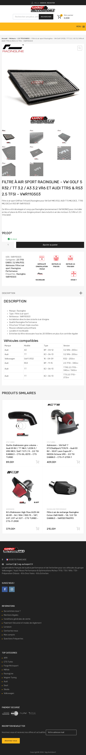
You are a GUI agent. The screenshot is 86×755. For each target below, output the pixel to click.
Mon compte (9, 635)
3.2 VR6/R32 (18, 262)
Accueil (4, 38)
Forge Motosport (11, 666)
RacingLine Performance (56, 509)
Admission (10, 265)
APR (5, 658)
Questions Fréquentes (13, 639)
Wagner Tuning (10, 677)
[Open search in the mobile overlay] (33, 16)
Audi (6, 681)
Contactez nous (11, 631)
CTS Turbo (10, 442)
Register (51, 3)
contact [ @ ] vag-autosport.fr (19, 564)
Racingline (21, 274)
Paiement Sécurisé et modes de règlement (23, 623)
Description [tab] (8, 293)
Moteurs (12, 38)
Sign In (43, 3)
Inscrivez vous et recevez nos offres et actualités (39, 732)
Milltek (6, 670)
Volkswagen (9, 693)
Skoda (6, 689)
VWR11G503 (11, 277)
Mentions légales (11, 615)
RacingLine (8, 674)
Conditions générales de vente (17, 619)
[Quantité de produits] (8, 245)
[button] (78, 27)
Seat (6, 685)
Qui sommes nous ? (12, 611)
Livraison (8, 627)
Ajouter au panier (50, 245)
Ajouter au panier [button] (37, 462)
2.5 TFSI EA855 (24, 38)
